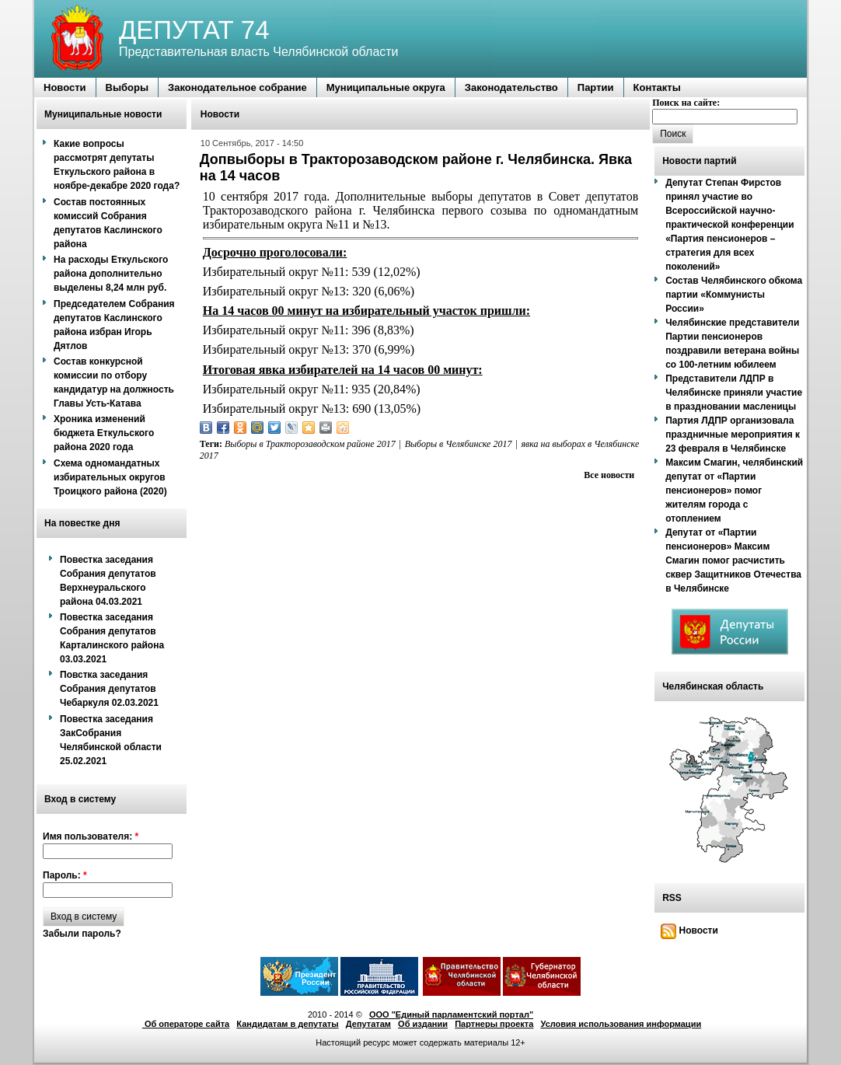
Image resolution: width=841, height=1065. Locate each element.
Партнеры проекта (494, 1023)
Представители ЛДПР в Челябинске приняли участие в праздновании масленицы (733, 392)
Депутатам (368, 1023)
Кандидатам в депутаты (287, 1023)
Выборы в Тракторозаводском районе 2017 (310, 443)
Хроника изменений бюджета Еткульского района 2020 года (104, 433)
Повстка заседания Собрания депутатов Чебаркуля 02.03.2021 (109, 688)
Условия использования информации (621, 1023)
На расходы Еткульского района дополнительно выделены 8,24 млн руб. (111, 273)
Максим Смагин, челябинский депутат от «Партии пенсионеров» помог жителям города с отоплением (734, 490)
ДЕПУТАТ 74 (194, 30)
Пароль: (65, 875)
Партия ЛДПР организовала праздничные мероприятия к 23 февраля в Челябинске (732, 434)
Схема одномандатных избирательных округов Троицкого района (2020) (110, 477)
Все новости (609, 475)
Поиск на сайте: (686, 102)
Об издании (423, 1023)
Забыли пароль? (82, 933)
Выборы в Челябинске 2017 (458, 443)
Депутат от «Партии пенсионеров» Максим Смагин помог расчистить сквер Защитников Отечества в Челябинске (733, 560)
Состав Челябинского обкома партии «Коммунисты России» (733, 294)
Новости (689, 930)
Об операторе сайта (185, 1023)
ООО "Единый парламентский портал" (451, 1014)
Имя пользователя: (90, 836)
